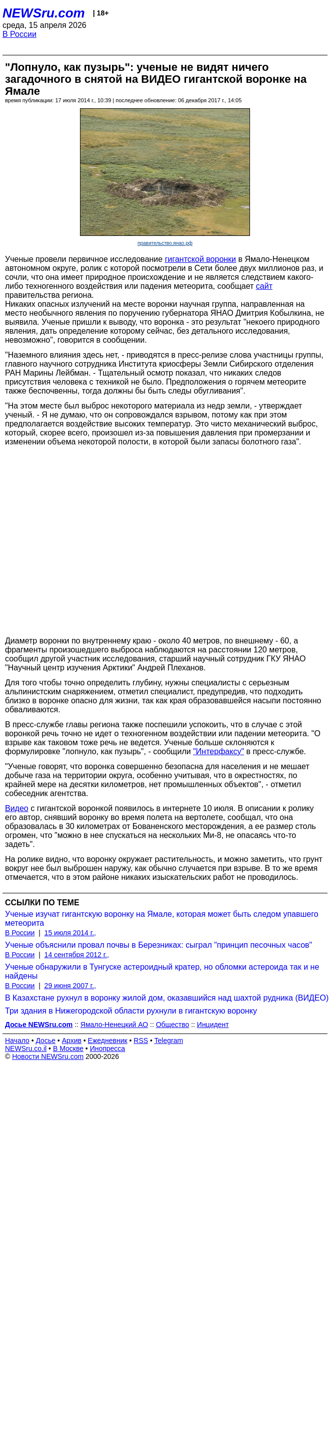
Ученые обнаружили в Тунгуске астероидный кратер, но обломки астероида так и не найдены (162, 971)
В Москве (68, 1048)
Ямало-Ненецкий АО (114, 1025)
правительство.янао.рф (165, 243)
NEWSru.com (43, 12)
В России (19, 34)
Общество (173, 1025)
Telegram (169, 1040)
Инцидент (213, 1025)
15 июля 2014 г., (70, 933)
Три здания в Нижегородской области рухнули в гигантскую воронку (131, 1011)
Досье (46, 1040)
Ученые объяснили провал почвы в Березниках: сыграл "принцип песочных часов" (158, 945)
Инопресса (108, 1048)
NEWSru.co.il (25, 1048)
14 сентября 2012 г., (76, 955)
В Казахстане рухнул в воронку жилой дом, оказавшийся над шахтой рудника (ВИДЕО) (166, 998)
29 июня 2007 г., (70, 986)
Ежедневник (108, 1040)
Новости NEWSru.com (48, 1056)
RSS (141, 1040)
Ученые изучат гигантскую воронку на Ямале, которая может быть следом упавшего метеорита (161, 918)
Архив (72, 1040)
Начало (17, 1040)
